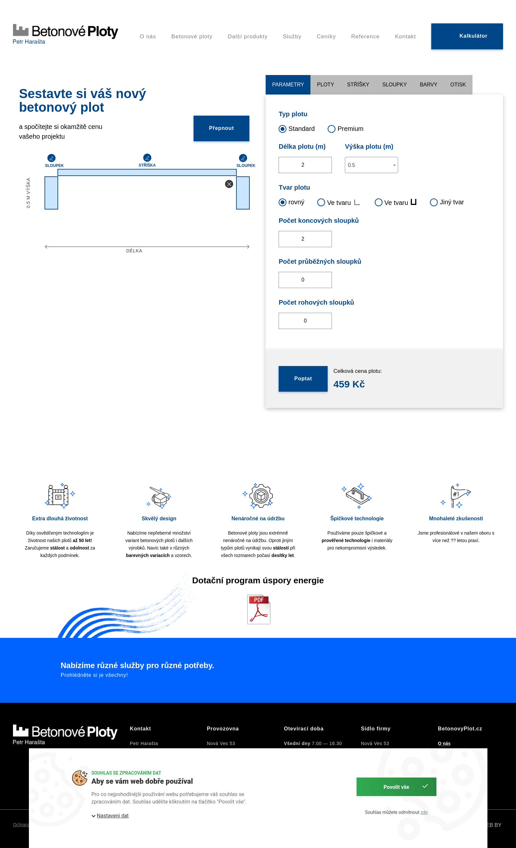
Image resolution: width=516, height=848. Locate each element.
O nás (148, 32)
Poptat (303, 378)
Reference (365, 32)
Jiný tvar (447, 201)
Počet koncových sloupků (319, 220)
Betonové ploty (192, 32)
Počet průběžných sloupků (320, 261)
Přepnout (221, 128)
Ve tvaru (339, 202)
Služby (292, 32)
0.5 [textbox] (351, 165)
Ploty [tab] (325, 84)
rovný (291, 201)
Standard (297, 128)
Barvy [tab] (428, 84)
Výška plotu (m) (369, 146)
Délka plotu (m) (302, 146)
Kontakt (405, 32)
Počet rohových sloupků (316, 302)
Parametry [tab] (288, 84)
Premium (345, 128)
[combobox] (371, 165)
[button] (229, 184)
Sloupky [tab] (394, 84)
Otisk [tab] (458, 84)
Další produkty (248, 32)
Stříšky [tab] (358, 84)
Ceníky (326, 32)
